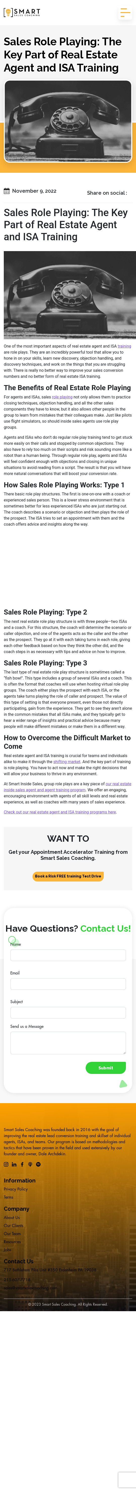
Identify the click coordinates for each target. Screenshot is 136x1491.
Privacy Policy (16, 1189)
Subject (16, 1002)
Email (15, 973)
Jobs (7, 1250)
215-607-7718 (17, 1280)
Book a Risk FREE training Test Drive (68, 876)
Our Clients (13, 1226)
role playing (62, 397)
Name (15, 944)
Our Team (12, 1234)
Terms (8, 1197)
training (124, 346)
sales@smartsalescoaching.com (30, 1288)
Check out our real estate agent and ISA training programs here (60, 812)
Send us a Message (27, 1027)
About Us (12, 1218)
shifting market (66, 761)
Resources (12, 1242)
